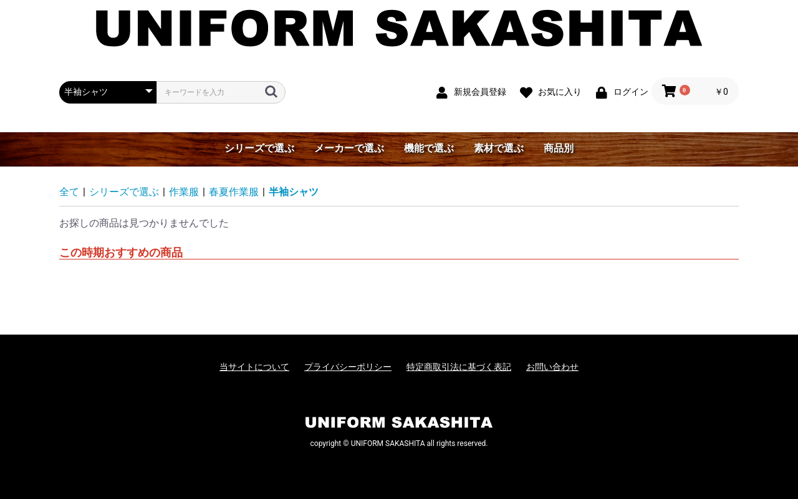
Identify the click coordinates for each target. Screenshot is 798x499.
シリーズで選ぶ (259, 148)
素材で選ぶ (499, 148)
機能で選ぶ (429, 148)
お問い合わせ (552, 367)
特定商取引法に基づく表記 (458, 367)
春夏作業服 (234, 192)
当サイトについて (254, 367)
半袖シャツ (294, 192)
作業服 (184, 192)
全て (69, 192)
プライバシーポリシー (348, 367)
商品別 (559, 148)
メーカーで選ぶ (349, 148)
